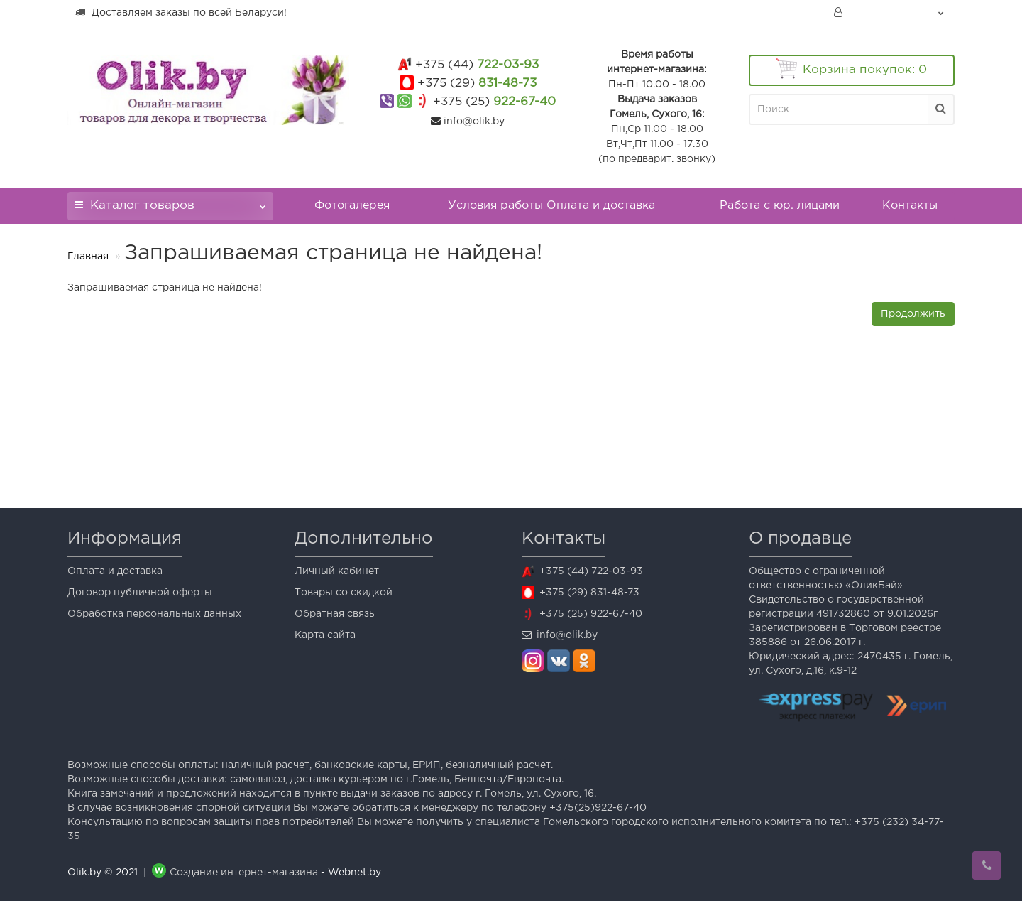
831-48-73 (477, 83)
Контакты (910, 205)
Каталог (170, 201)
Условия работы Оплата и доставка (551, 205)
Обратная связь (335, 614)
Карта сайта (325, 635)
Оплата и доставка (115, 571)
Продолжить (913, 314)
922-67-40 (494, 102)
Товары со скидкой (343, 592)
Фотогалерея (352, 205)
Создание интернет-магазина (244, 872)
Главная (88, 256)
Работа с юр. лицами (780, 205)
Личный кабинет (337, 571)
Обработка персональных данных (154, 614)
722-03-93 (477, 65)
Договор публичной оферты (139, 592)
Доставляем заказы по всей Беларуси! (181, 12)
